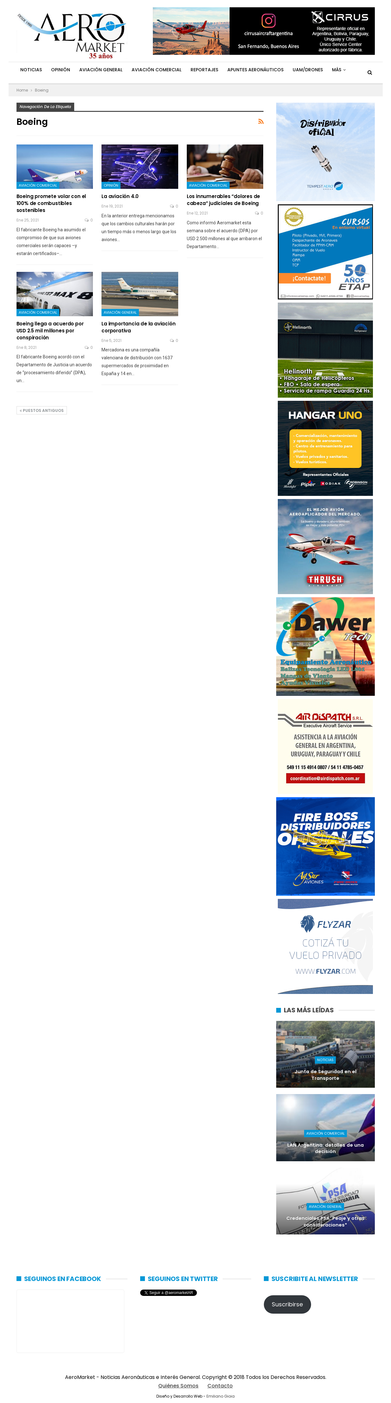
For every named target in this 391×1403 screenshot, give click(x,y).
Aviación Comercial (156, 70)
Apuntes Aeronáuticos (255, 70)
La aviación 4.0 (120, 196)
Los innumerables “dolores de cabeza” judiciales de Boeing (223, 200)
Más (336, 70)
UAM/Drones (308, 70)
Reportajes (204, 70)
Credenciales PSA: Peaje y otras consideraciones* (325, 1221)
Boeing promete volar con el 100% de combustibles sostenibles (51, 203)
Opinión (60, 70)
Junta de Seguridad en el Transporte (325, 1074)
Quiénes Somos (178, 1385)
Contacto (220, 1385)
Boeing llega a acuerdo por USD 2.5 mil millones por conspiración (50, 330)
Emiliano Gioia (220, 1396)
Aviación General (100, 70)
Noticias (31, 70)
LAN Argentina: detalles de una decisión (325, 1148)
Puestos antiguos (42, 410)
